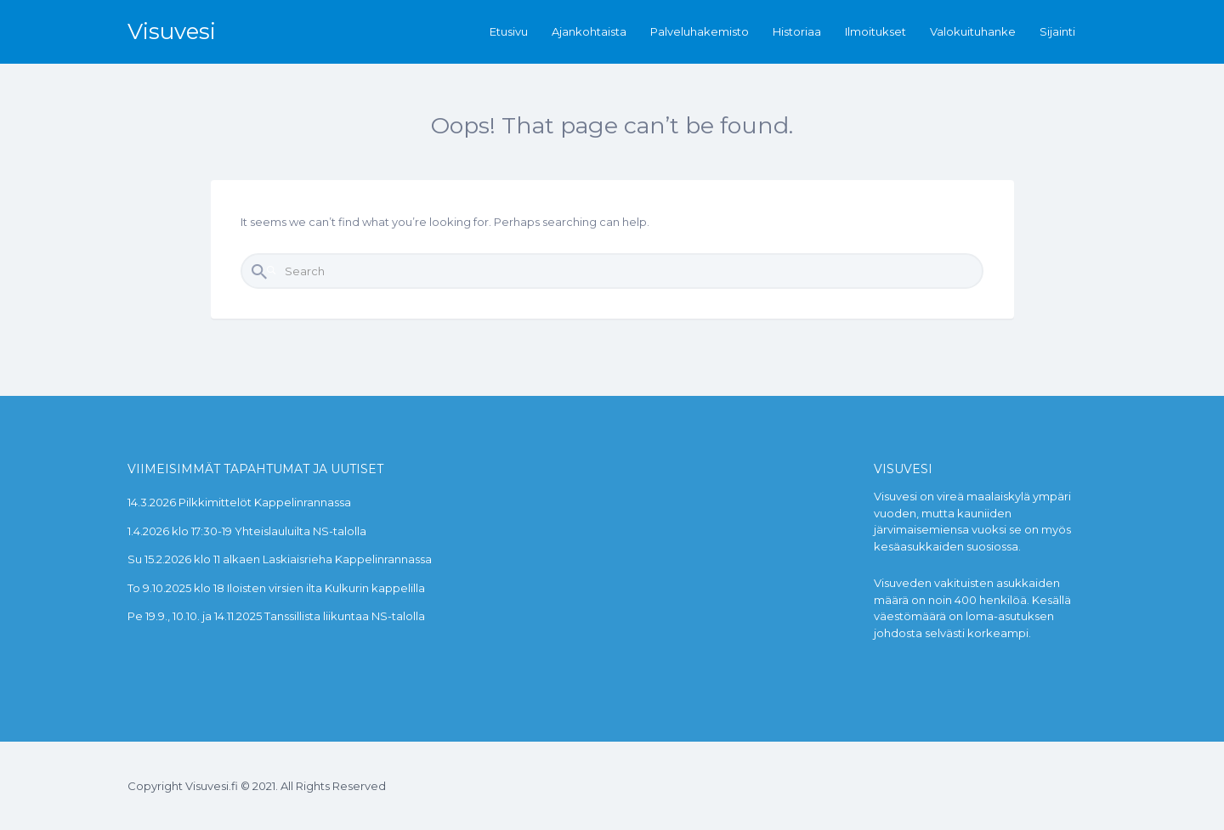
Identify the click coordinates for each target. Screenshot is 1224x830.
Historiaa (797, 31)
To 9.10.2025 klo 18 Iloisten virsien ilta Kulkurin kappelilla (276, 588)
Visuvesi (172, 31)
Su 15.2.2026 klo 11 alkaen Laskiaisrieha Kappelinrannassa (280, 559)
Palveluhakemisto (699, 31)
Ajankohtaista (589, 31)
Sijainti (1057, 31)
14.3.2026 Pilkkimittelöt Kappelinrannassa (239, 502)
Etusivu (509, 31)
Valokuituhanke (973, 31)
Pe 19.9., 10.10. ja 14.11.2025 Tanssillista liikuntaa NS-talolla (276, 616)
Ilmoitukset (875, 31)
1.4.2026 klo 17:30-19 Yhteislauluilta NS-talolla (247, 531)
